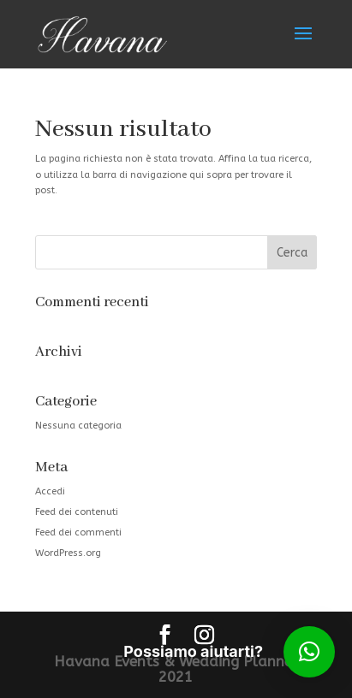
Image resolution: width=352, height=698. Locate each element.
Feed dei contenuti (76, 512)
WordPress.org (68, 553)
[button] (309, 651)
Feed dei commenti (78, 532)
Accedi (50, 491)
